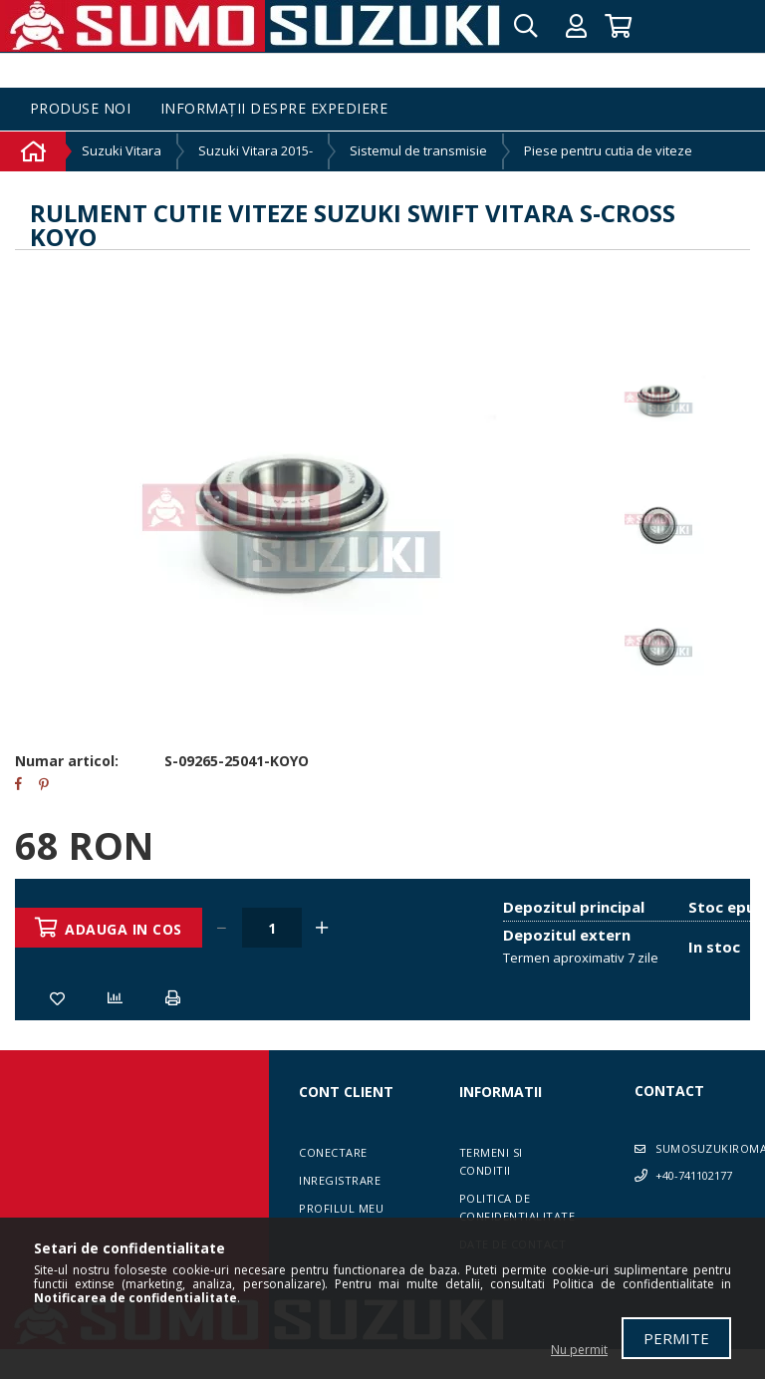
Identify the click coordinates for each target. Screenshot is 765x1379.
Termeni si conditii (491, 1161)
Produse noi (80, 109)
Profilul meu (341, 1208)
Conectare (333, 1152)
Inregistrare (340, 1180)
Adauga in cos (125, 929)
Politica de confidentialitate (517, 1207)
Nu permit (579, 1349)
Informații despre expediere (274, 109)
